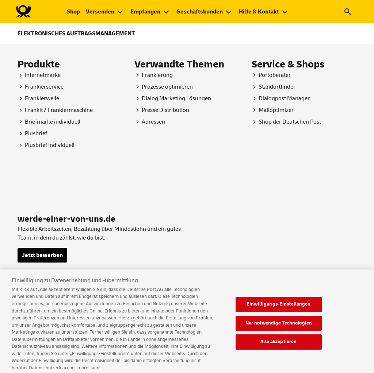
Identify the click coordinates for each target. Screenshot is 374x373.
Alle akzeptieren (278, 346)
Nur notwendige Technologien (278, 327)
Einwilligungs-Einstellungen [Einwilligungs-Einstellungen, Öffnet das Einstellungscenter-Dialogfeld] (279, 308)
